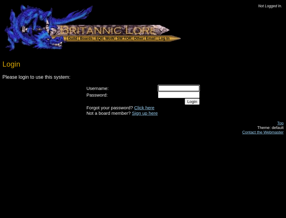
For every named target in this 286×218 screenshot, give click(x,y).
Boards (86, 38)
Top (280, 123)
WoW (109, 38)
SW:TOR (124, 38)
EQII (99, 38)
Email (151, 38)
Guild (72, 38)
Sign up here (145, 113)
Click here (144, 107)
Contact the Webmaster (263, 132)
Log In (164, 38)
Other (138, 38)
